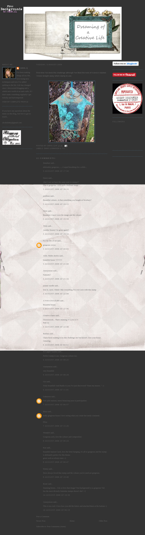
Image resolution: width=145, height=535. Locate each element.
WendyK (46, 433)
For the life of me (50, 241)
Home (72, 521)
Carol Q (24, 68)
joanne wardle (48, 286)
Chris (45, 211)
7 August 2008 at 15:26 (56, 426)
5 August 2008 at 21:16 (56, 279)
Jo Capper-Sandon (50, 351)
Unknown (47, 396)
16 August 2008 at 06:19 (56, 510)
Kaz (44, 448)
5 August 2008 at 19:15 (56, 204)
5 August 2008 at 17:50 (56, 171)
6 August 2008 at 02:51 (56, 345)
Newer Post (40, 521)
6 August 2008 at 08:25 (56, 360)
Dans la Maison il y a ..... (56, 148)
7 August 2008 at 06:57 (56, 404)
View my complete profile (15, 102)
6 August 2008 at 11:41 (56, 390)
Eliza (45, 411)
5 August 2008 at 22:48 (56, 327)
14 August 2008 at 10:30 (56, 495)
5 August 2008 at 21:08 (56, 264)
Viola (45, 226)
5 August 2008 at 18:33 (56, 189)
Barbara (46, 333)
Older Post (103, 521)
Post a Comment (42, 516)
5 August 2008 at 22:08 (56, 294)
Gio (44, 381)
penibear (46, 196)
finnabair (46, 163)
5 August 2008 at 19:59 (56, 219)
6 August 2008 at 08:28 (56, 375)
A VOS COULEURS (51, 300)
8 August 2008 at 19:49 (56, 477)
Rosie (45, 484)
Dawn (45, 178)
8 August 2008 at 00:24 (56, 441)
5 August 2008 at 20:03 (56, 249)
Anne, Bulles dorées (51, 256)
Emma (45, 469)
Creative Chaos (49, 315)
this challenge (59, 73)
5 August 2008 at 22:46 (56, 309)
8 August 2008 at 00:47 (56, 462)
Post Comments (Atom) (56, 526)
